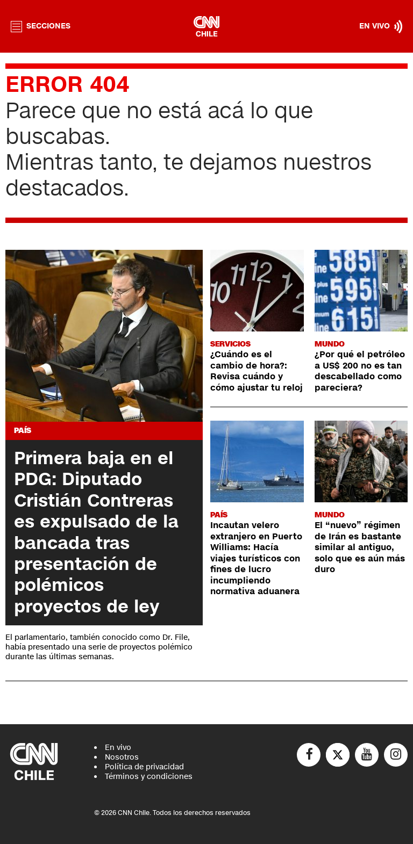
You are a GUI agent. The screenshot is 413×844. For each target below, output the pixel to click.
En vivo (118, 747)
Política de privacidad (144, 767)
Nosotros (122, 757)
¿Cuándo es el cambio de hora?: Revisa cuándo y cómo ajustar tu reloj (256, 371)
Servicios (230, 344)
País (22, 430)
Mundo (330, 344)
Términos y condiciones (149, 776)
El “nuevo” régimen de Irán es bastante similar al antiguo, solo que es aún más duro (360, 547)
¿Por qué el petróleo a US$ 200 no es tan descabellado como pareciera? (360, 371)
